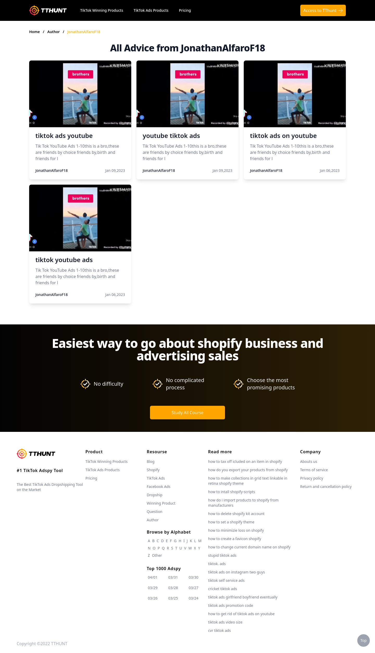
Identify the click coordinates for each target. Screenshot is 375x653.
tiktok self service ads (226, 580)
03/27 (193, 587)
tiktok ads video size (225, 622)
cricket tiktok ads (222, 588)
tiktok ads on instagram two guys (236, 572)
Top (363, 640)
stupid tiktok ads (222, 555)
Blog (151, 461)
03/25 (173, 598)
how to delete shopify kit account (236, 513)
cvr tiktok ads (219, 630)
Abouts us (308, 461)
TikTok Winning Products (101, 10)
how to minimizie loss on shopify (236, 530)
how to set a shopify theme (231, 521)
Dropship (154, 494)
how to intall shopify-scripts (231, 491)
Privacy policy (311, 478)
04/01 (153, 577)
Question (154, 511)
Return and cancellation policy (326, 486)
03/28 (173, 587)
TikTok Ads (156, 478)
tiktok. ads (217, 563)
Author (54, 31)
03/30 (193, 577)
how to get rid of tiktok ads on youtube (241, 613)
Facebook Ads (159, 486)
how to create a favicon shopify (234, 538)
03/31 (173, 577)
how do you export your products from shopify (248, 469)
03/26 (153, 598)
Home (34, 31)
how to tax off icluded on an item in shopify (245, 461)
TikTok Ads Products (151, 10)
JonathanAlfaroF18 (83, 31)
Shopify (153, 469)
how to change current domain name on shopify (249, 547)
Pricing (185, 10)
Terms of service (314, 469)
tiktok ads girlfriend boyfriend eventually (242, 597)
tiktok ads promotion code (230, 605)
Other (157, 555)
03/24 (193, 598)
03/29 (153, 587)
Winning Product (161, 503)
